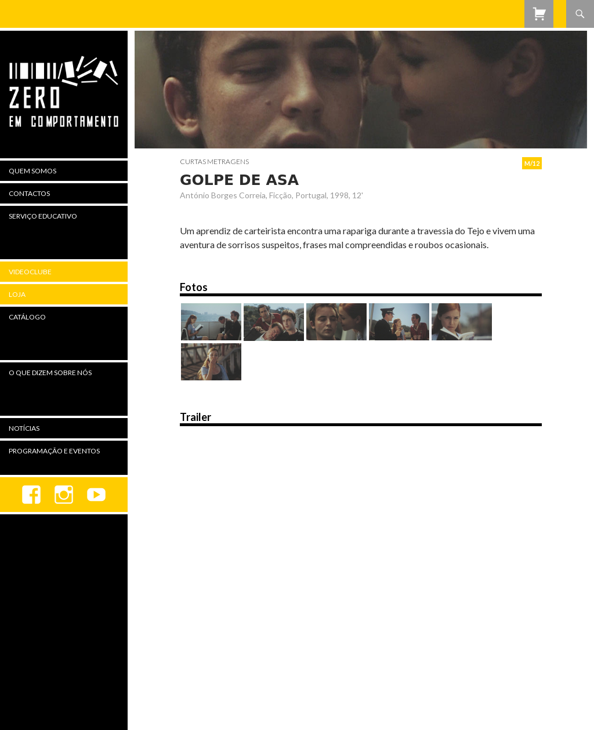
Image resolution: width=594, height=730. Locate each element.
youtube (96, 494)
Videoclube (30, 271)
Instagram (64, 494)
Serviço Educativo (43, 216)
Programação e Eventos (54, 450)
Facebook (31, 494)
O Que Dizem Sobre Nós (50, 372)
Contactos (29, 193)
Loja (17, 294)
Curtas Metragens (214, 161)
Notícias (24, 428)
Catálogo (27, 317)
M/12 (531, 163)
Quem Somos (32, 170)
